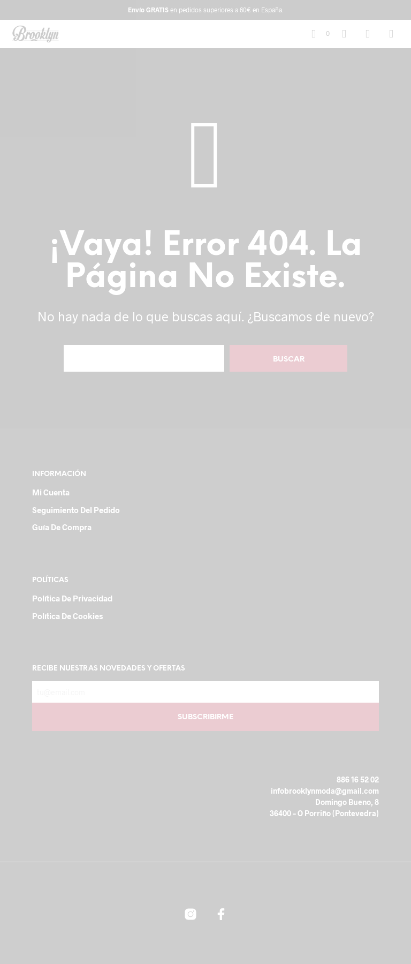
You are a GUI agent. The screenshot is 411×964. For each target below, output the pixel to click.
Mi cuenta (51, 492)
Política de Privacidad (72, 598)
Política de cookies (67, 616)
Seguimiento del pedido (76, 510)
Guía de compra (62, 527)
